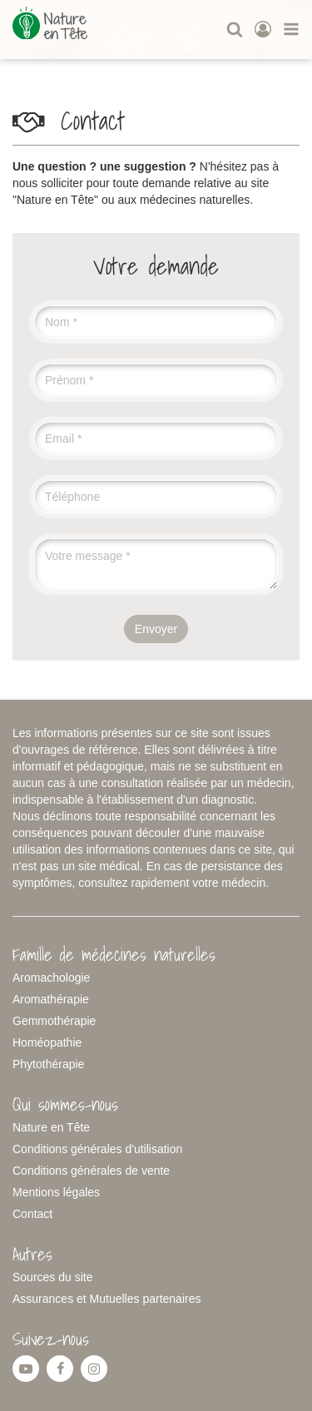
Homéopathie (47, 1042)
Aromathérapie (50, 999)
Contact (32, 1213)
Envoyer (156, 629)
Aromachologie (51, 977)
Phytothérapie (48, 1064)
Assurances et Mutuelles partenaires (106, 1298)
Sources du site (52, 1277)
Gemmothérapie (54, 1020)
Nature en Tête (51, 1127)
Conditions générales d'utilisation (97, 1149)
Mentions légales (56, 1192)
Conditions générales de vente (91, 1170)
